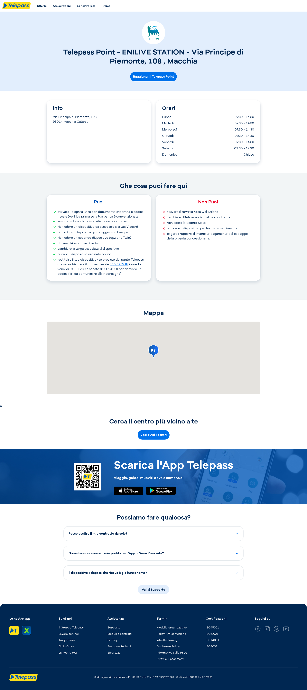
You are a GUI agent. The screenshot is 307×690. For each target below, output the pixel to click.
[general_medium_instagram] (267, 629)
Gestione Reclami (119, 646)
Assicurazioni (62, 6)
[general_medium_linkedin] (277, 629)
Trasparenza (67, 640)
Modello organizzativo (172, 627)
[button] (153, 534)
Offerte (42, 6)
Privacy (112, 640)
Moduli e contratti (119, 634)
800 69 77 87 (119, 264)
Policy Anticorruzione (171, 634)
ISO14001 (212, 640)
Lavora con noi (69, 634)
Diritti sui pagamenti (170, 659)
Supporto (113, 627)
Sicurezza (113, 653)
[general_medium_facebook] (258, 629)
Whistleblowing (167, 640)
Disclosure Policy (168, 646)
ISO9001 (212, 646)
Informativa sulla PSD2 (172, 653)
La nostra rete (86, 6)
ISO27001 (212, 634)
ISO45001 (212, 627)
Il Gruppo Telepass (71, 627)
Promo (106, 6)
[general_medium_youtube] (286, 629)
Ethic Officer (67, 646)
